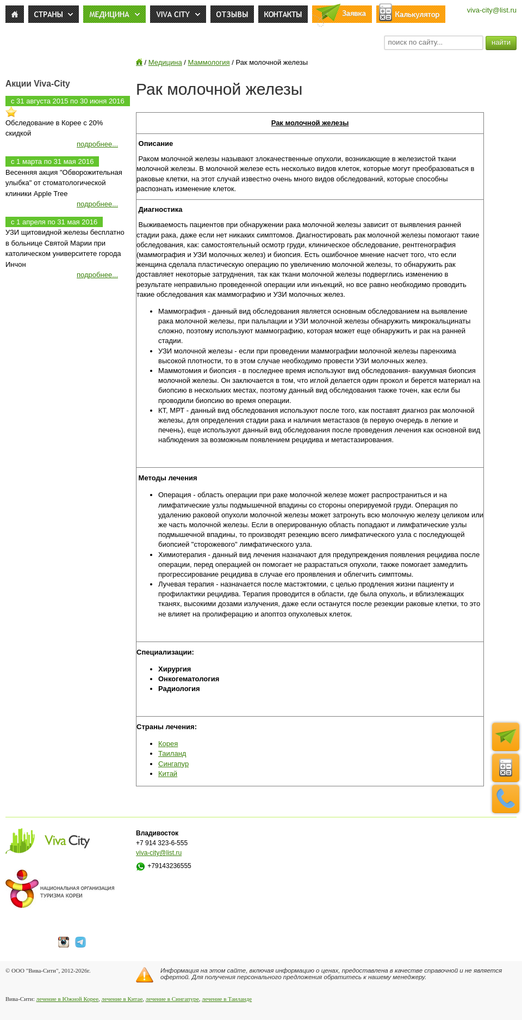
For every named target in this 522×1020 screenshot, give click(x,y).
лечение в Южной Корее (67, 998)
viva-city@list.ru (492, 10)
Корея (168, 744)
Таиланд (172, 753)
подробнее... (97, 144)
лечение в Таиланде (227, 998)
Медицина (165, 62)
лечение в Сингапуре (172, 998)
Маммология (209, 62)
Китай (167, 773)
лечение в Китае (122, 998)
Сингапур (173, 764)
